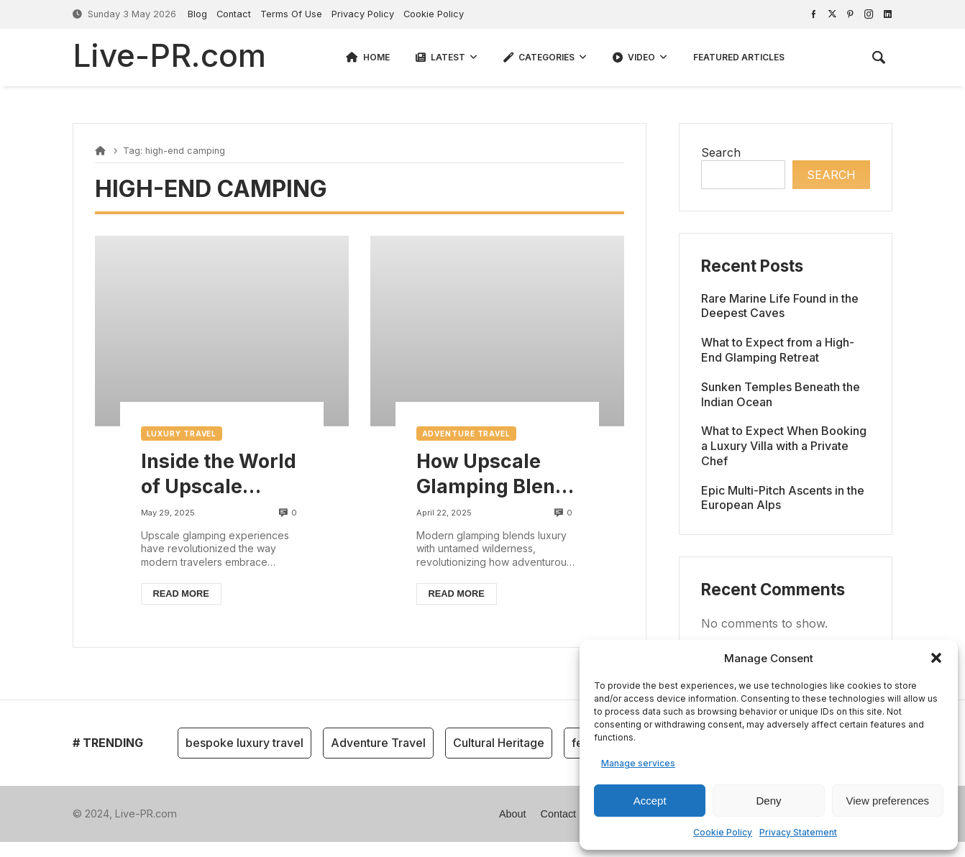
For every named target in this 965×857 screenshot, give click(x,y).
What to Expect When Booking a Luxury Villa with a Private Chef (783, 445)
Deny (768, 800)
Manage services (638, 763)
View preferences (888, 800)
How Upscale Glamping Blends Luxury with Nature (497, 474)
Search (721, 152)
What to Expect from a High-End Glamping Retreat (777, 350)
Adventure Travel (466, 433)
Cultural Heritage (498, 742)
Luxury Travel (182, 433)
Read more (181, 593)
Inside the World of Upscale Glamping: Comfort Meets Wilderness (218, 474)
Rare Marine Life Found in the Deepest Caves (780, 306)
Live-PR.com (169, 55)
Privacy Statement (798, 832)
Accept (650, 800)
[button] (936, 658)
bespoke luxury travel (244, 742)
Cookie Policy (722, 832)
